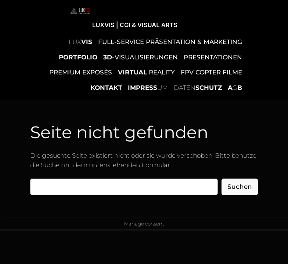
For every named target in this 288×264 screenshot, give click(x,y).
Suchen (239, 186)
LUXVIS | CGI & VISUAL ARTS (134, 25)
